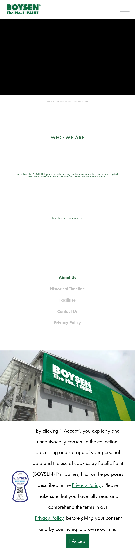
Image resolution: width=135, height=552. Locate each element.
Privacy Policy (67, 322)
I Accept (77, 541)
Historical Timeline (67, 288)
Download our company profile (67, 218)
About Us (67, 277)
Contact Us (67, 311)
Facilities (67, 300)
